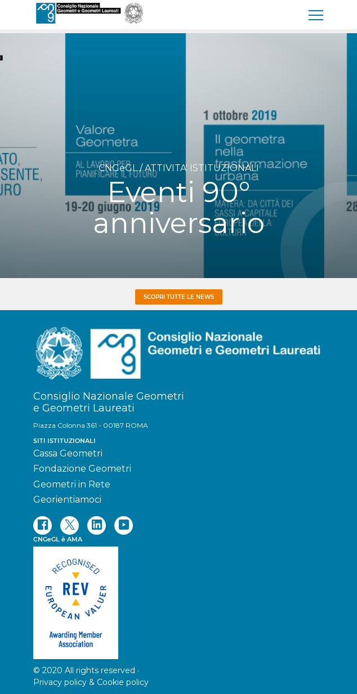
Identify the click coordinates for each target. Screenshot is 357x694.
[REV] (178, 597)
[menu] (316, 15)
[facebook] (42, 525)
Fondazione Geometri (82, 468)
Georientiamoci (67, 499)
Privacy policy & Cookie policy (91, 682)
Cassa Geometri (67, 453)
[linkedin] (96, 525)
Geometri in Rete (71, 484)
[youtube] (123, 525)
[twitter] (69, 525)
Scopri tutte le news (179, 297)
